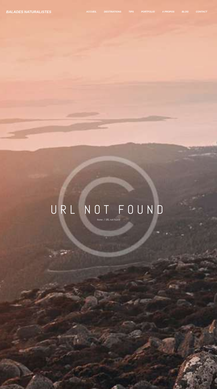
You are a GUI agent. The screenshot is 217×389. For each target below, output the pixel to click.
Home (100, 219)
